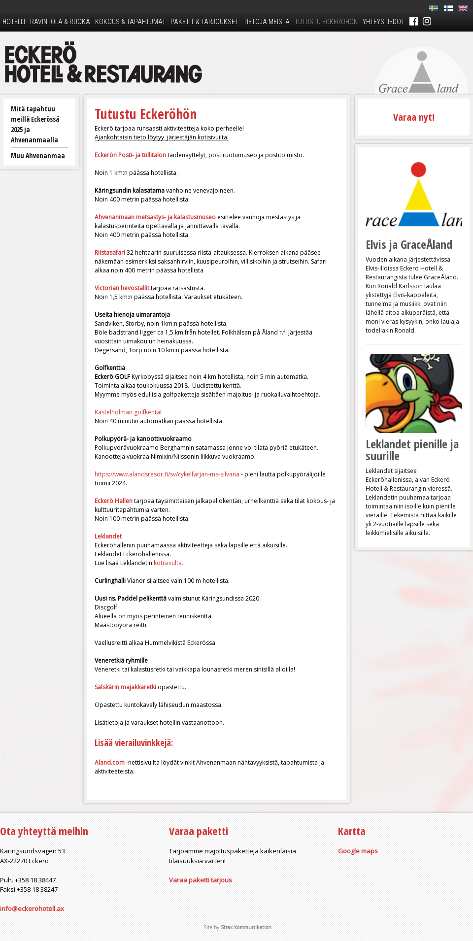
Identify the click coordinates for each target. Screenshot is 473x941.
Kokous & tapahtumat (130, 22)
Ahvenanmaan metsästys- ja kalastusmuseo (155, 217)
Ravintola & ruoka (60, 22)
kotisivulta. (168, 563)
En (463, 8)
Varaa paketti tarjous (200, 879)
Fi (448, 8)
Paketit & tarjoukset (204, 22)
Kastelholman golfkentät (128, 412)
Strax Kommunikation (246, 927)
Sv (434, 8)
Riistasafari (110, 252)
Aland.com (110, 762)
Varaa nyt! (414, 117)
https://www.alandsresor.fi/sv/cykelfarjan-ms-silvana (168, 474)
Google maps (358, 850)
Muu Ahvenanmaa (38, 155)
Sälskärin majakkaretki (125, 687)
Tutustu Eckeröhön (326, 22)
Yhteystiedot (384, 22)
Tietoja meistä (266, 22)
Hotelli (13, 22)
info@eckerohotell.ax (32, 908)
